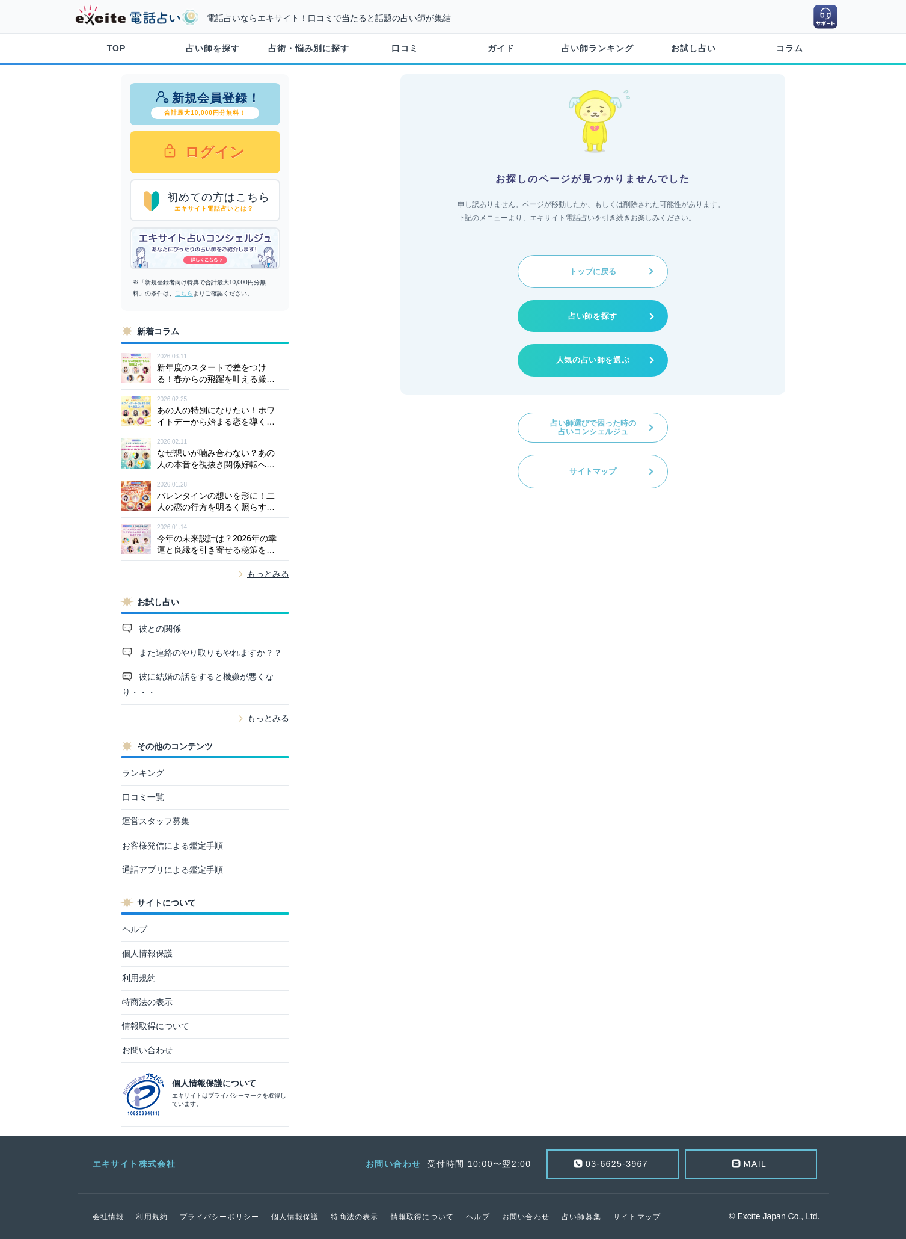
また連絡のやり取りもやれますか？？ (209, 652)
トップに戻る (592, 271)
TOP (116, 48)
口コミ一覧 (143, 797)
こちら (184, 293)
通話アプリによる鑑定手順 (172, 870)
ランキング (143, 773)
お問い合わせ (147, 1050)
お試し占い (693, 48)
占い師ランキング (598, 48)
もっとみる (268, 574)
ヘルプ (134, 929)
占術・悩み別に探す (308, 48)
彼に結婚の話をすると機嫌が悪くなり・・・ (198, 684)
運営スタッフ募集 (155, 821)
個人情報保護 (147, 953)
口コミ (404, 48)
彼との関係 (158, 628)
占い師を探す (213, 48)
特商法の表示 (147, 1002)
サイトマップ (592, 471)
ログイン (212, 152)
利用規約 (139, 978)
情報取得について (155, 1026)
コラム (789, 48)
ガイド (501, 48)
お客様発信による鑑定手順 (172, 845)
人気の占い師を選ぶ (593, 359)
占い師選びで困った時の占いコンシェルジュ (593, 427)
